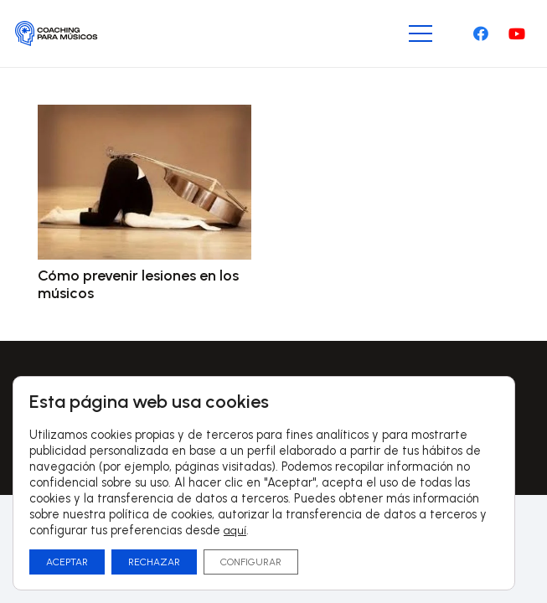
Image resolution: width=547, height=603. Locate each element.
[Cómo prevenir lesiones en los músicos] (144, 116)
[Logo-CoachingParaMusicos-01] (56, 33)
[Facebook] (481, 33)
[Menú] (421, 33)
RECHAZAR (154, 562)
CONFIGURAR (250, 562)
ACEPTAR (67, 562)
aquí (235, 530)
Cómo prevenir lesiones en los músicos (138, 284)
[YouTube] (517, 33)
